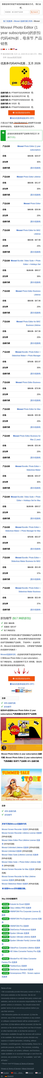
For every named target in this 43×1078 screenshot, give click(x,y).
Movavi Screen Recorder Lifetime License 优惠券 (22, 833)
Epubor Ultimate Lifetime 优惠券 (23, 937)
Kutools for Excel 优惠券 (20, 904)
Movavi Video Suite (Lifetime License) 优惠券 (20, 855)
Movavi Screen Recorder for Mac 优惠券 (18, 869)
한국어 (30, 1073)
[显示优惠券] (35, 168)
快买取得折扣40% (21, 113)
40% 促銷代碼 (9, 703)
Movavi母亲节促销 (14, 57)
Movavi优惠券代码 (8, 654)
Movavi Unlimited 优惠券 (12, 851)
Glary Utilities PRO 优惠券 (20, 908)
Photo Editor (32, 203)
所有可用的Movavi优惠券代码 (14, 824)
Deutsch (10, 1076)
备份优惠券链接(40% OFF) (22, 118)
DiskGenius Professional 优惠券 (23, 930)
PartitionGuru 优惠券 (18, 966)
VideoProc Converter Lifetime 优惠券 (25, 948)
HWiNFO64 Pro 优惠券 (19, 926)
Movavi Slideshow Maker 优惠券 (15, 884)
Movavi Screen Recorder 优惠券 (15, 829)
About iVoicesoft (28, 1068)
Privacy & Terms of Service (24, 1064)
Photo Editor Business (28, 382)
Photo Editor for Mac (29, 409)
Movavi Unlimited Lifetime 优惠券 (15, 847)
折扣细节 (7, 707)
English (6, 1073)
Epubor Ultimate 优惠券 (19, 933)
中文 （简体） (18, 1073)
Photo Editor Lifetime (28, 177)
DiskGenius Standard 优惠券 (21, 969)
